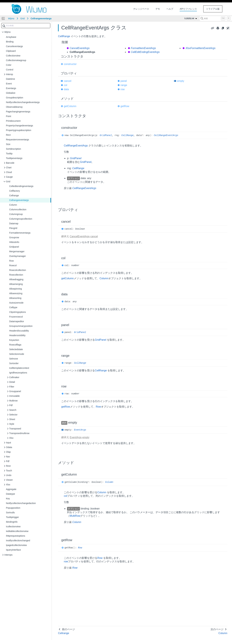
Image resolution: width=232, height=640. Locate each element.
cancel (67, 81)
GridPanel (106, 135)
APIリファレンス (188, 9)
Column (104, 278)
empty (180, 81)
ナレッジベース (141, 9)
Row (98, 406)
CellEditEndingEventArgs (145, 52)
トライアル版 (213, 9)
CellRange (64, 36)
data (66, 89)
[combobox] (25, 25)
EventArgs (80, 430)
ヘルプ (169, 9)
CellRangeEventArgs (166, 135)
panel (124, 81)
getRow (125, 106)
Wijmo (11, 18)
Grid (22, 18)
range (124, 85)
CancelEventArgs (80, 48)
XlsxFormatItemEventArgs (200, 48)
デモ (157, 9)
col (65, 85)
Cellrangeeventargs (41, 18)
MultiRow (75, 515)
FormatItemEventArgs (143, 48)
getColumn (70, 106)
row (123, 89)
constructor (70, 64)
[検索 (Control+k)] (216, 18)
